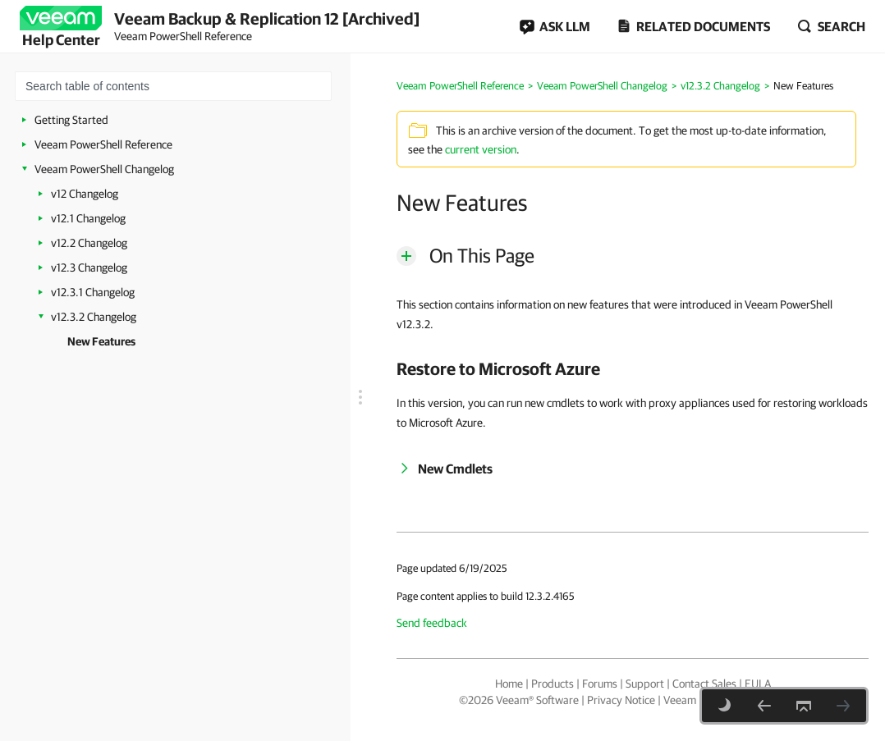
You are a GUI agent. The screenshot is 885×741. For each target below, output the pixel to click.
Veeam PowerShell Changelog (104, 169)
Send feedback (432, 622)
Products (552, 683)
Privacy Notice (621, 700)
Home (509, 683)
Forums (599, 683)
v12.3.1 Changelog (93, 292)
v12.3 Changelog (89, 267)
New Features (101, 341)
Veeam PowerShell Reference (103, 144)
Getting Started (71, 119)
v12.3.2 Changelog (93, 316)
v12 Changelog (84, 193)
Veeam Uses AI (698, 700)
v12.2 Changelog (89, 242)
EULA (758, 683)
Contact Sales (704, 683)
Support (645, 683)
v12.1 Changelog (88, 218)
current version (480, 149)
